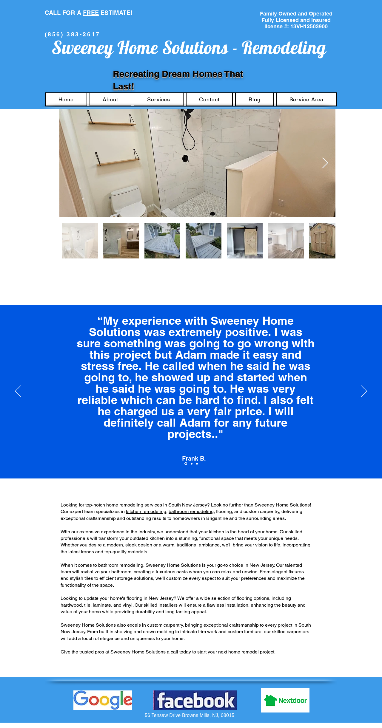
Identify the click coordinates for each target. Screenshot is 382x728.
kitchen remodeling (146, 511)
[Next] (364, 391)
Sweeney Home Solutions (282, 505)
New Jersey (261, 565)
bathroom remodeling (191, 511)
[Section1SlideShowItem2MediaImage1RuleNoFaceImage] (191, 463)
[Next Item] (325, 163)
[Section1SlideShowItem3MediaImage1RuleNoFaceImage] (197, 463)
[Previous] (18, 391)
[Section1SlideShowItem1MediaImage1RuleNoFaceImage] (185, 463)
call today (181, 652)
